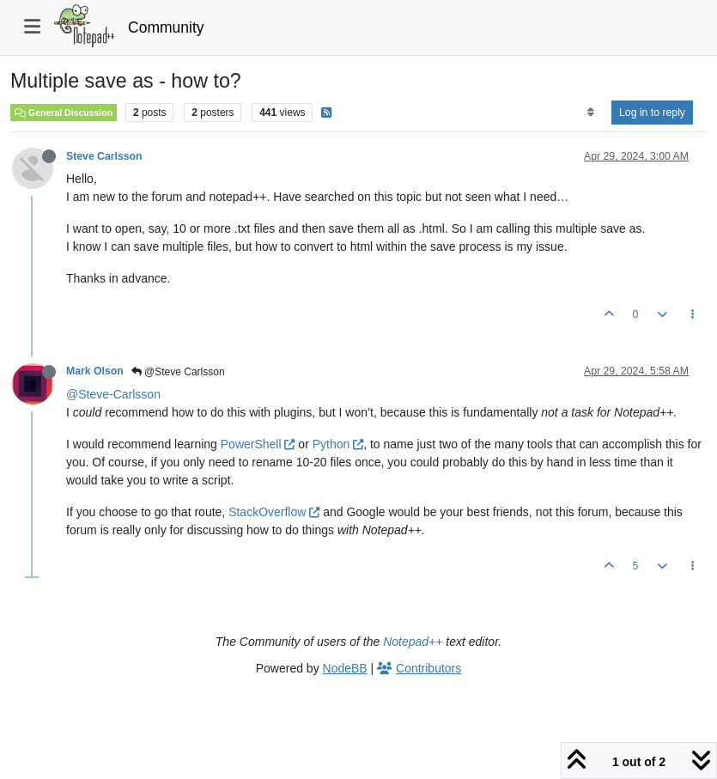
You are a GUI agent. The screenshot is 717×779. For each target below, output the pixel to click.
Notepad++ (412, 641)
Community (166, 27)
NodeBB (345, 668)
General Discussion (63, 112)
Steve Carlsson (104, 156)
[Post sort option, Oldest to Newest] (590, 112)
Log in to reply (652, 113)
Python (338, 444)
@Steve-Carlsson (113, 394)
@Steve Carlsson (178, 372)
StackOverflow (273, 512)
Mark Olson (95, 371)
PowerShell (258, 444)
